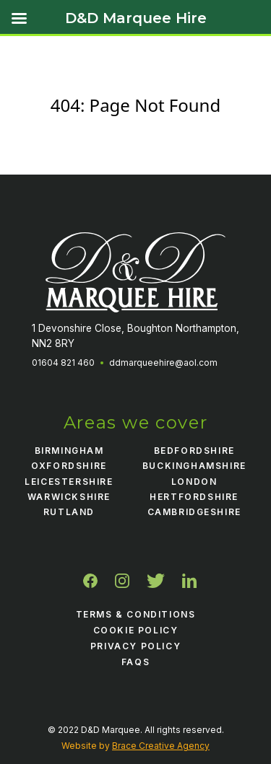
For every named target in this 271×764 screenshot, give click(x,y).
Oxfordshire (69, 465)
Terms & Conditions (136, 614)
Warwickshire (69, 496)
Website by (135, 745)
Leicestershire (69, 481)
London (194, 481)
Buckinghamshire (194, 465)
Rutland (69, 511)
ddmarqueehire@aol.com (163, 362)
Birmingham (69, 450)
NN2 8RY (53, 343)
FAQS (135, 662)
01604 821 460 (63, 362)
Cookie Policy (135, 630)
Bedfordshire (194, 450)
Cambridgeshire (194, 511)
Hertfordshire (194, 496)
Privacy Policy (135, 646)
